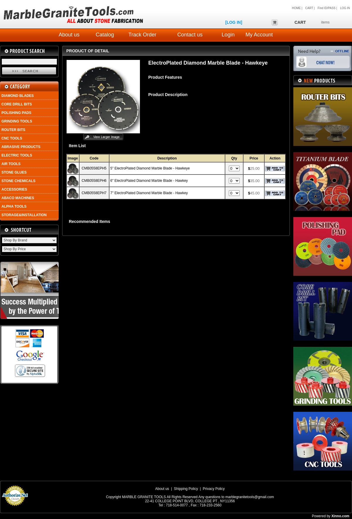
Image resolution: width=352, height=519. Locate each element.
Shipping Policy (186, 489)
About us (69, 35)
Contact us (189, 35)
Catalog (105, 35)
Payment (15, 507)
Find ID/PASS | (327, 8)
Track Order (142, 35)
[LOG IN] (233, 22)
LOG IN (345, 8)
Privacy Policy (214, 489)
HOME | (297, 8)
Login (228, 35)
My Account (259, 35)
